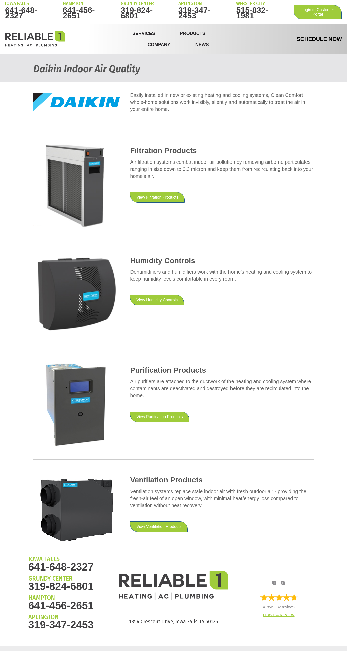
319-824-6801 (137, 13)
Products (192, 33)
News (202, 44)
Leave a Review (278, 615)
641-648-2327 (21, 13)
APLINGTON (43, 617)
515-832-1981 (252, 13)
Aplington (190, 3)
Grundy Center (137, 3)
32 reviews (286, 607)
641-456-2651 (79, 13)
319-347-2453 (194, 13)
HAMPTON (73, 3)
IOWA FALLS (17, 3)
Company (159, 44)
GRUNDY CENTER (50, 578)
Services (143, 33)
